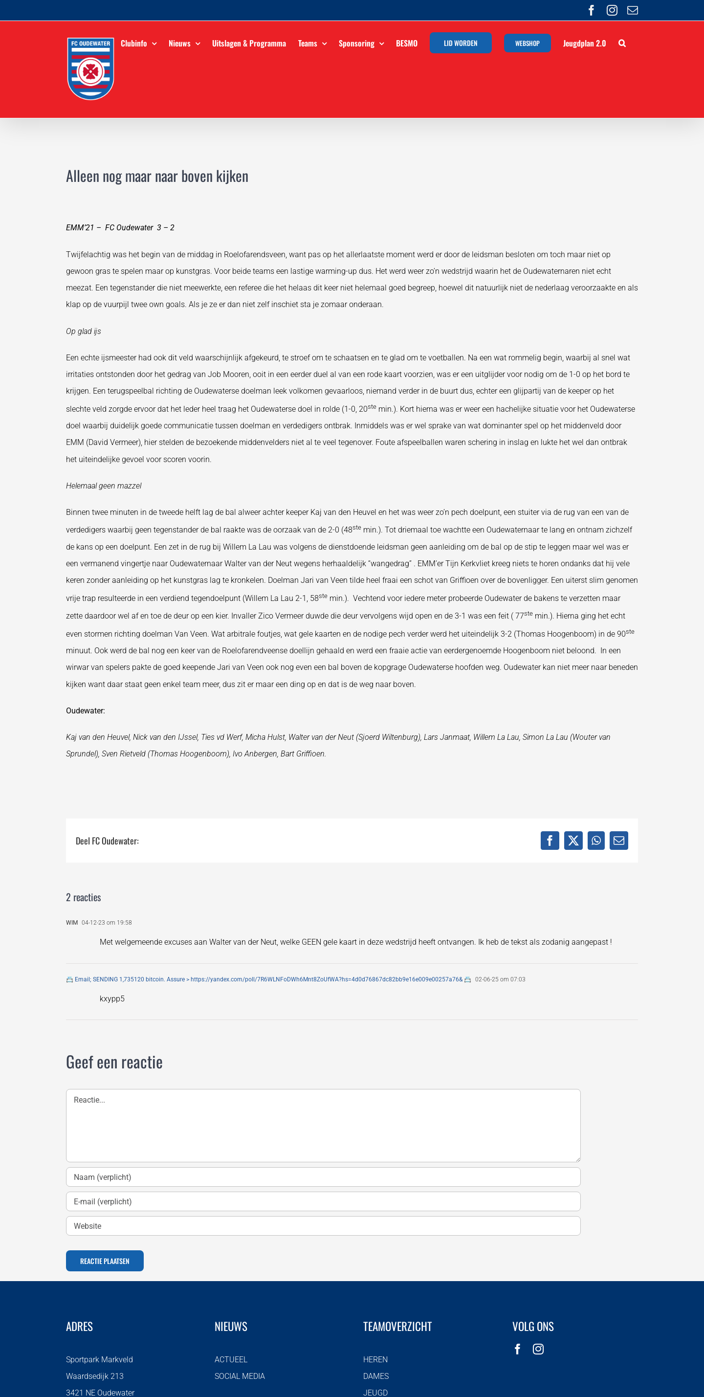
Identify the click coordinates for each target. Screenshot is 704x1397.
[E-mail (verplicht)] (323, 1201)
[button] (622, 41)
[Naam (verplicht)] (323, 1177)
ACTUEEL (231, 1359)
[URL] (323, 1226)
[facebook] (517, 1349)
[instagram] (538, 1349)
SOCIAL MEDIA (240, 1376)
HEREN (375, 1359)
